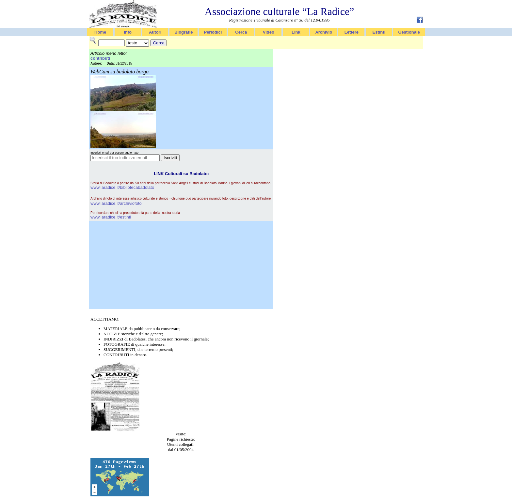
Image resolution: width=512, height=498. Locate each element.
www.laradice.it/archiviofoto (116, 203)
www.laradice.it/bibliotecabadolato (122, 187)
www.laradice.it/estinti (110, 217)
